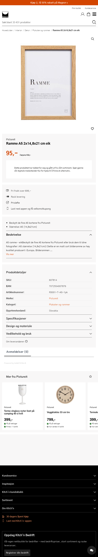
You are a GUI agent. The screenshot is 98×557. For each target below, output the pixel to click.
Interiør (18, 30)
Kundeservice (90, 8)
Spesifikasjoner (16, 318)
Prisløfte (15, 202)
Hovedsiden (7, 30)
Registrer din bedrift (17, 552)
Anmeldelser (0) (17, 352)
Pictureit (10, 139)
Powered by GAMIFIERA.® (15, 363)
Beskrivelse (13, 234)
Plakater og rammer (41, 30)
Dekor (27, 30)
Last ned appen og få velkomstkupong (31, 208)
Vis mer (10, 254)
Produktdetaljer (16, 272)
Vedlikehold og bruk (18, 333)
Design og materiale (19, 326)
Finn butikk (76, 8)
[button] (92, 128)
